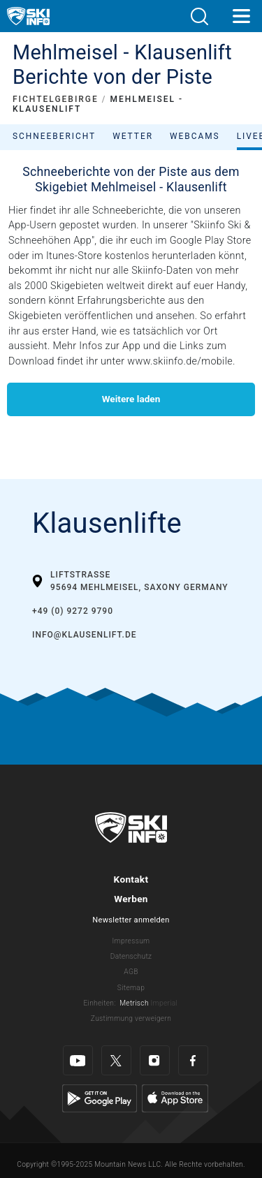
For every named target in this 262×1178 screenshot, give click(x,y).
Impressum (131, 941)
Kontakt (131, 879)
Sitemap (131, 988)
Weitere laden (131, 398)
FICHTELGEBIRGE (56, 99)
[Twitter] (116, 1060)
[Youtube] (78, 1060)
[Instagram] (155, 1060)
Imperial (164, 1003)
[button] (199, 16)
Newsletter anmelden (130, 920)
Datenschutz (131, 956)
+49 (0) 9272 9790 (72, 611)
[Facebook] (193, 1060)
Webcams (195, 136)
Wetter (132, 136)
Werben (131, 898)
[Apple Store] (175, 1098)
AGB (131, 971)
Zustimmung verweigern (131, 1018)
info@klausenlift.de (84, 635)
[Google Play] (99, 1098)
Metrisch (134, 1003)
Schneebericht (54, 136)
